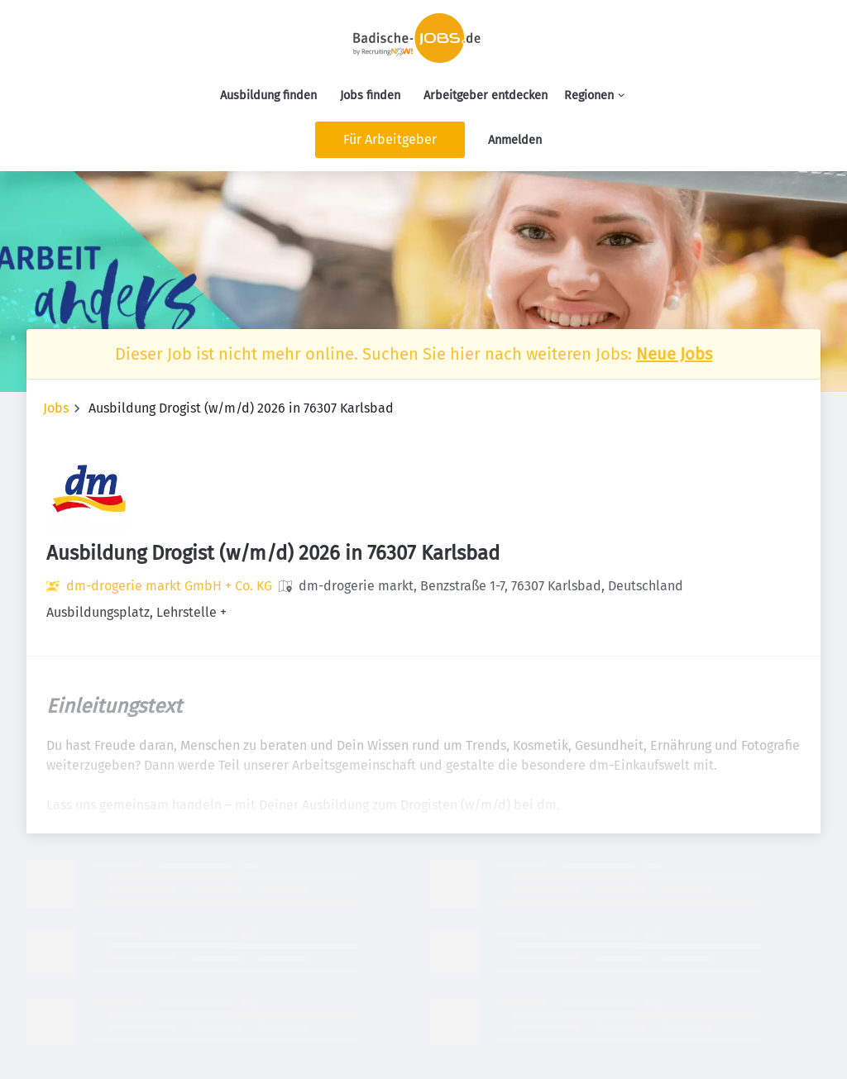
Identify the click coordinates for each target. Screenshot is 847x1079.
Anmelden (515, 140)
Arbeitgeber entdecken (486, 95)
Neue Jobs (674, 354)
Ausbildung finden (268, 95)
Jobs (56, 408)
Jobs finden (370, 95)
